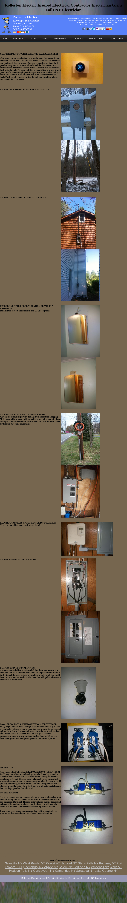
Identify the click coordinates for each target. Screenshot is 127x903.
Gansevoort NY (43, 870)
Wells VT (116, 867)
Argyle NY (51, 867)
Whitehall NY (100, 867)
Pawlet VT (53, 863)
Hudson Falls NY (21, 870)
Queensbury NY (32, 867)
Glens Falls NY (88, 863)
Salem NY (66, 867)
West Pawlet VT (34, 863)
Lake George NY (106, 870)
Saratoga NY (85, 870)
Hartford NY (68, 863)
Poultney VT (107, 863)
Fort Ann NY (82, 867)
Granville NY (13, 863)
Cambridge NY (65, 870)
